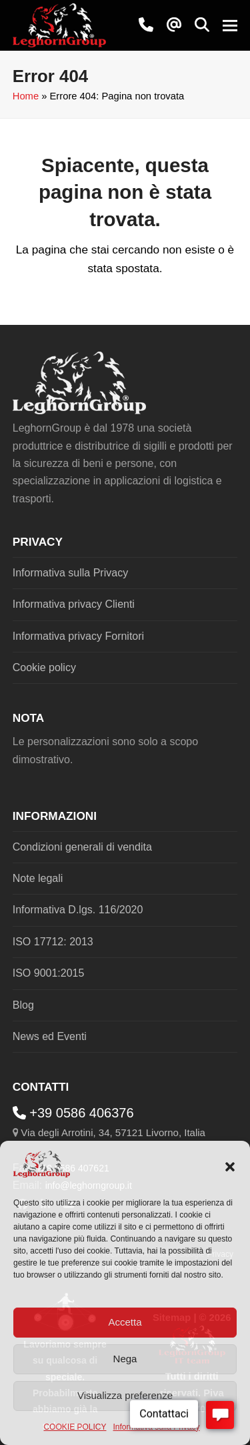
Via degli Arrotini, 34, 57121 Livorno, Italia (113, 1132)
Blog (23, 1005)
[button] (230, 1166)
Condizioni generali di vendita (82, 847)
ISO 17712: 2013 (53, 941)
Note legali (38, 878)
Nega (125, 1358)
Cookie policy (44, 667)
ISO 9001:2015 (49, 973)
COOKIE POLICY (74, 1427)
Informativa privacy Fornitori (78, 636)
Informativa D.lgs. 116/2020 (78, 909)
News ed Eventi (50, 1036)
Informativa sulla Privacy (70, 572)
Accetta (124, 1322)
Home (26, 96)
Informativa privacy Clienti (74, 604)
